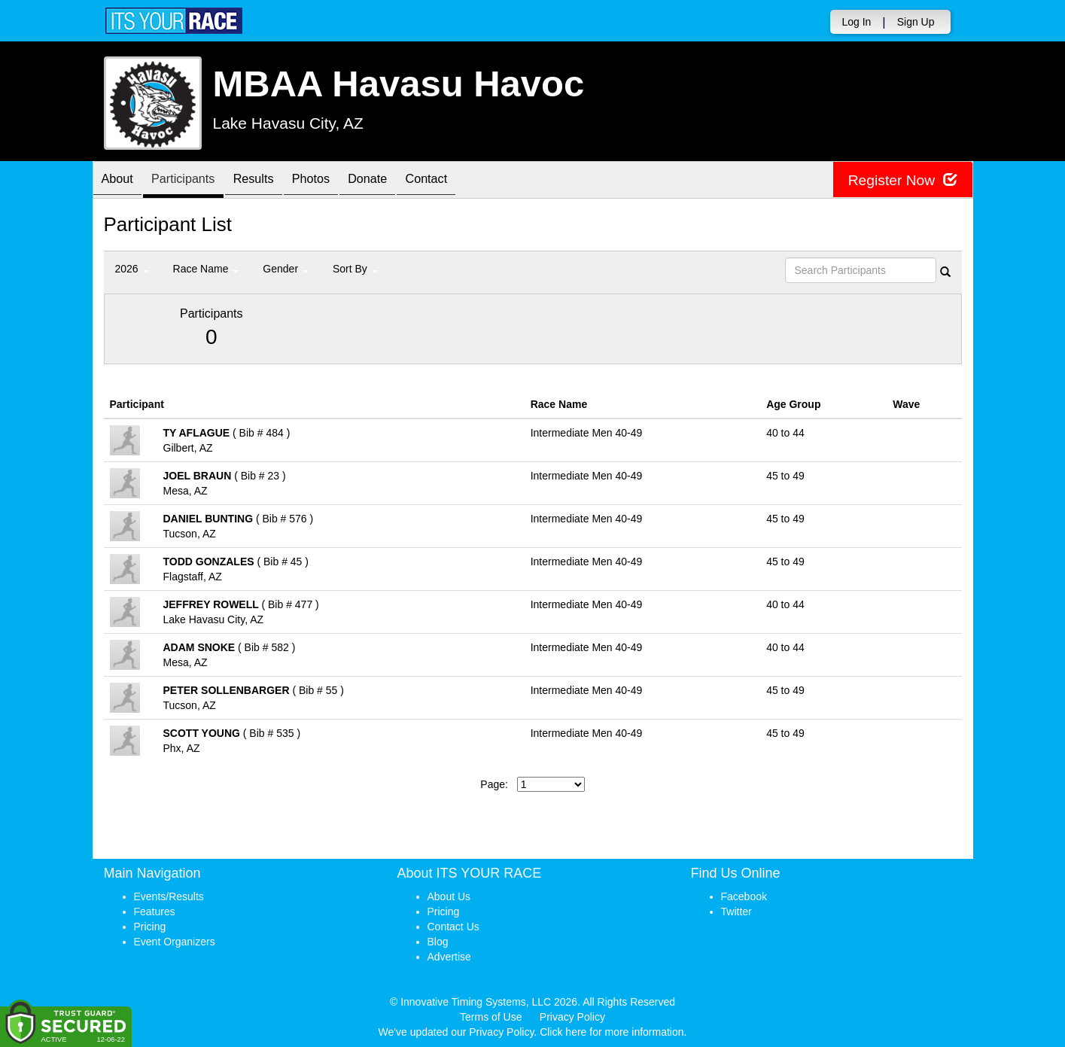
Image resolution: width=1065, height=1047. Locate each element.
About (121, 181)
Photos (337, 181)
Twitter (736, 911)
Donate (401, 181)
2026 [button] (132, 269)
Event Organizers (174, 942)
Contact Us (453, 927)
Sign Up (916, 22)
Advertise (449, 957)
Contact (467, 181)
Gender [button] (286, 269)
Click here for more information (611, 1032)
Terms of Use (491, 1017)
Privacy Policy (572, 1017)
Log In (856, 22)
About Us (449, 896)
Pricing (150, 927)
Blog (438, 942)
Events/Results (169, 896)
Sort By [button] (355, 269)
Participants (194, 181)
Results (272, 181)
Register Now (900, 180)
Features (154, 911)
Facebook (744, 896)
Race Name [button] (206, 269)
